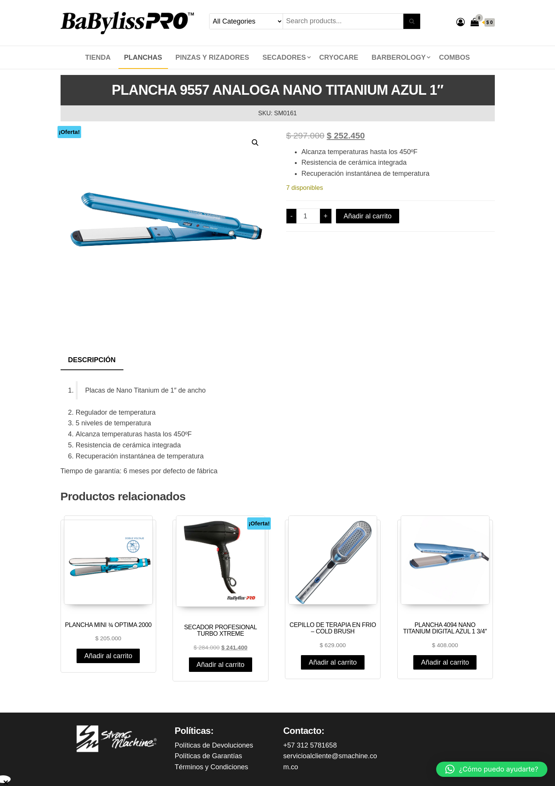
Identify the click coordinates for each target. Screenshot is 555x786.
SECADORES (284, 57)
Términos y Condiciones (211, 767)
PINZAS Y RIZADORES (212, 57)
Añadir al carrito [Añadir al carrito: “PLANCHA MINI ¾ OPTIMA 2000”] (108, 656)
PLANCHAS (143, 57)
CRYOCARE (338, 57)
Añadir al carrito (368, 216)
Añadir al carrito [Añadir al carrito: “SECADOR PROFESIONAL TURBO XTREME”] (221, 664)
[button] (255, 143)
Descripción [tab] (92, 360)
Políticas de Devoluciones (214, 745)
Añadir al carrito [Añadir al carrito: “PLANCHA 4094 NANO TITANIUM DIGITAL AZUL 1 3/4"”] (445, 662)
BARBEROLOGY (398, 57)
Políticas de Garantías (208, 756)
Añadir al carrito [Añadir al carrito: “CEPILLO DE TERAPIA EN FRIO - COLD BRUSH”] (333, 662)
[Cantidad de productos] (308, 216)
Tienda (98, 57)
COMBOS (454, 57)
